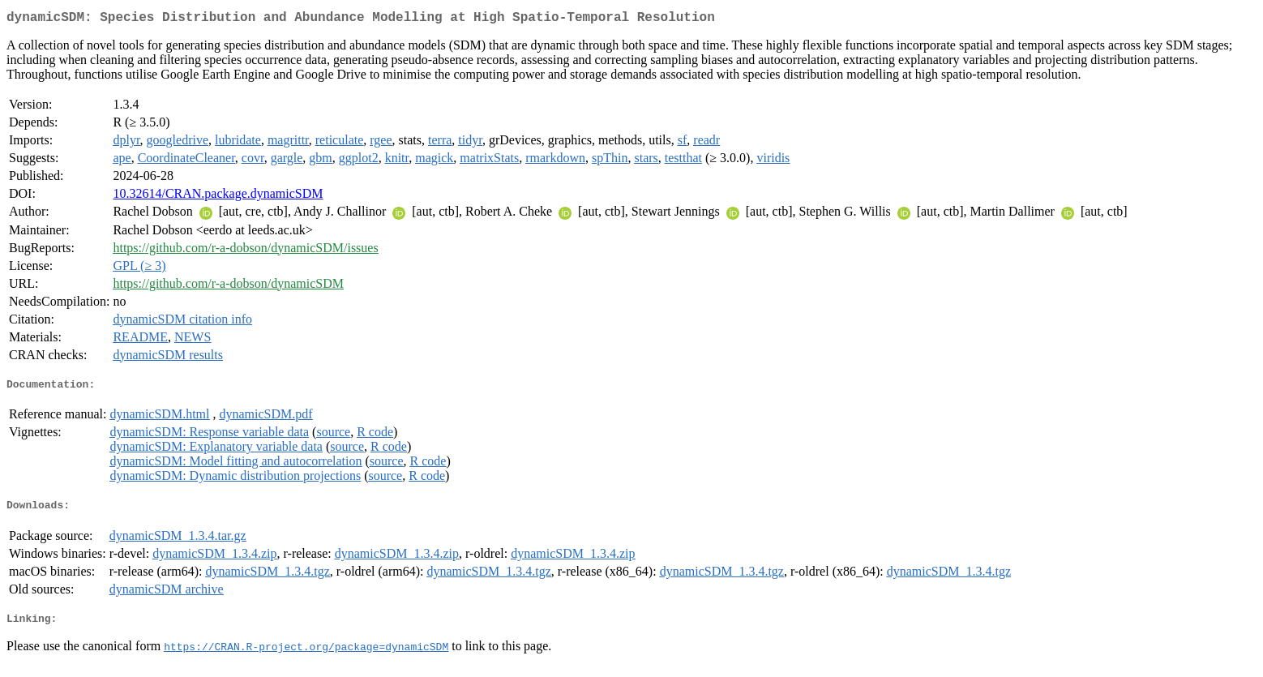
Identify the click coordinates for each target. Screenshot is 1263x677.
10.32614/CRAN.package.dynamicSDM (218, 197)
